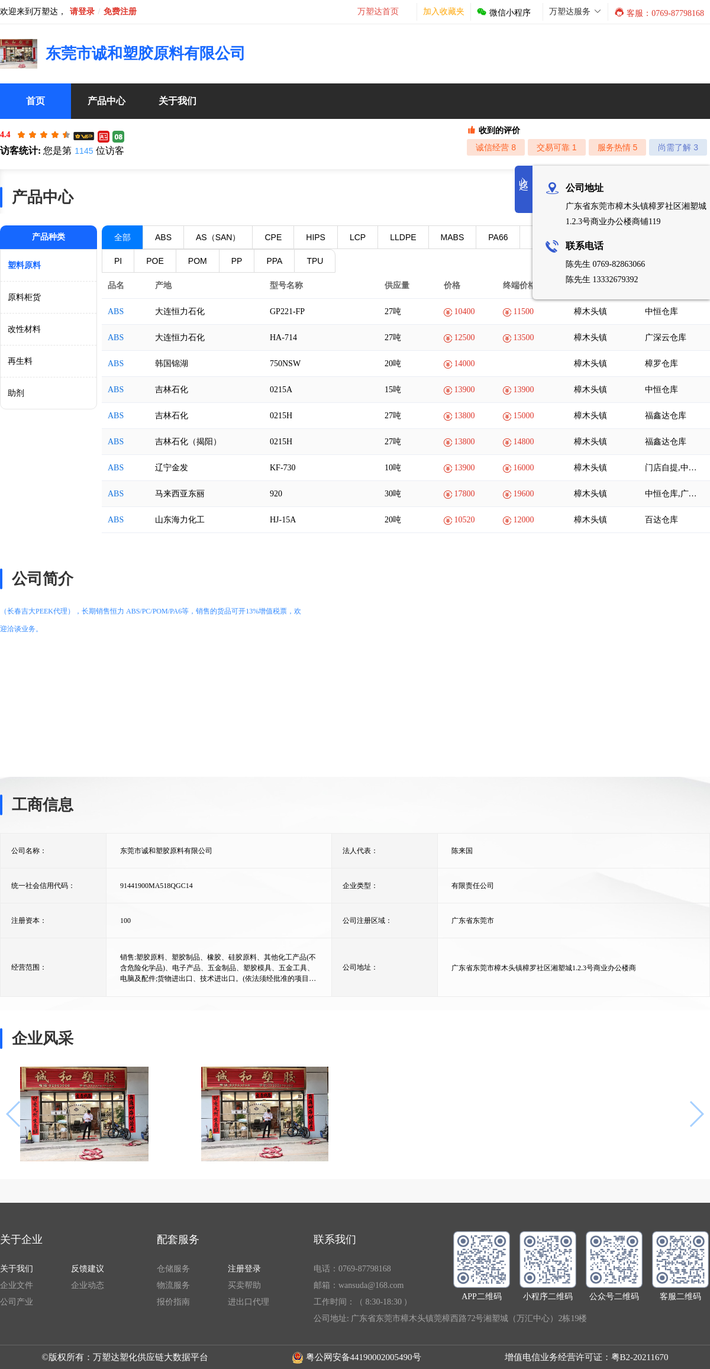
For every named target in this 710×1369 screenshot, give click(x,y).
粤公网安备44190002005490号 (363, 1357)
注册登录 (244, 1268)
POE (155, 261)
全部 (122, 237)
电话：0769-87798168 (352, 1268)
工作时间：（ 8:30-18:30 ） (363, 1301)
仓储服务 (173, 1268)
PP (237, 261)
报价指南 (173, 1301)
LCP (358, 237)
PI (118, 261)
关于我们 (16, 1268)
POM (197, 261)
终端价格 (523, 285)
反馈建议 (87, 1268)
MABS (452, 237)
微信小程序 (504, 12)
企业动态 (87, 1285)
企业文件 (16, 1285)
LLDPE (403, 237)
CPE (273, 237)
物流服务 (173, 1285)
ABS (163, 237)
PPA (274, 261)
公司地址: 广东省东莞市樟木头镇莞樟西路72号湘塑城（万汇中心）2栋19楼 (450, 1318)
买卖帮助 (244, 1285)
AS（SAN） (218, 237)
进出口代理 (248, 1301)
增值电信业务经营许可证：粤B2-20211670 (587, 1357)
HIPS (315, 237)
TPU (314, 261)
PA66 (498, 237)
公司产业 (16, 1301)
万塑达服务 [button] (575, 11)
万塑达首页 (378, 11)
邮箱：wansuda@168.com (359, 1285)
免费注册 (120, 11)
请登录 (82, 11)
